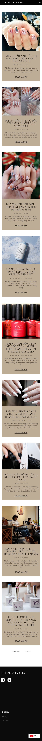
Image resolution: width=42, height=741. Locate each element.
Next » (27, 651)
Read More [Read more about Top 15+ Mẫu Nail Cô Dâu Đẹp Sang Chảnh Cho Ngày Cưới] (21, 142)
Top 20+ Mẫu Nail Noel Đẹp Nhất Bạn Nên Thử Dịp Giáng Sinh (21, 207)
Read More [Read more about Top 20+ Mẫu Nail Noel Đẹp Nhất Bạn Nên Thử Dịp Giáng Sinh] (21, 226)
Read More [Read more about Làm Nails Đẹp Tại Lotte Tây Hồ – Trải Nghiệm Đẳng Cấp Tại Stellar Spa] (21, 572)
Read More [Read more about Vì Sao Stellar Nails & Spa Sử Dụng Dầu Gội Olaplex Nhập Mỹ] (21, 292)
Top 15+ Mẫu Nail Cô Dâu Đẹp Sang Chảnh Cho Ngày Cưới (21, 123)
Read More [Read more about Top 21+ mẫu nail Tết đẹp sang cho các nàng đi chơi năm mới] (21, 77)
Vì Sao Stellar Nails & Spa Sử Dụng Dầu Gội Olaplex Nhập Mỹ (21, 272)
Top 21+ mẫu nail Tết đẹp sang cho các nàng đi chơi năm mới (21, 58)
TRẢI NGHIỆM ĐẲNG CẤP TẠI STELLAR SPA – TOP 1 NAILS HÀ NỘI (21, 477)
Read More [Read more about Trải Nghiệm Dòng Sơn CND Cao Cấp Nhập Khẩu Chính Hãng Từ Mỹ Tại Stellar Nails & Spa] (21, 370)
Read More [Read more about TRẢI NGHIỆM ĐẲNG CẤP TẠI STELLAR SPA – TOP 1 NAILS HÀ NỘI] (21, 496)
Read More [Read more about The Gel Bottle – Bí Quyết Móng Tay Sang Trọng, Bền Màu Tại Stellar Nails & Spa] (21, 641)
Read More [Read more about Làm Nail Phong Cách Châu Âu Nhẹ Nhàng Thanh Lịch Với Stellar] (21, 433)
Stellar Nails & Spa (12, 3)
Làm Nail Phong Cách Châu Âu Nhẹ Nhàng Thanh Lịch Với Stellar (21, 414)
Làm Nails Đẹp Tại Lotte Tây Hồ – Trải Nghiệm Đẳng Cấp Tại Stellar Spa (21, 551)
